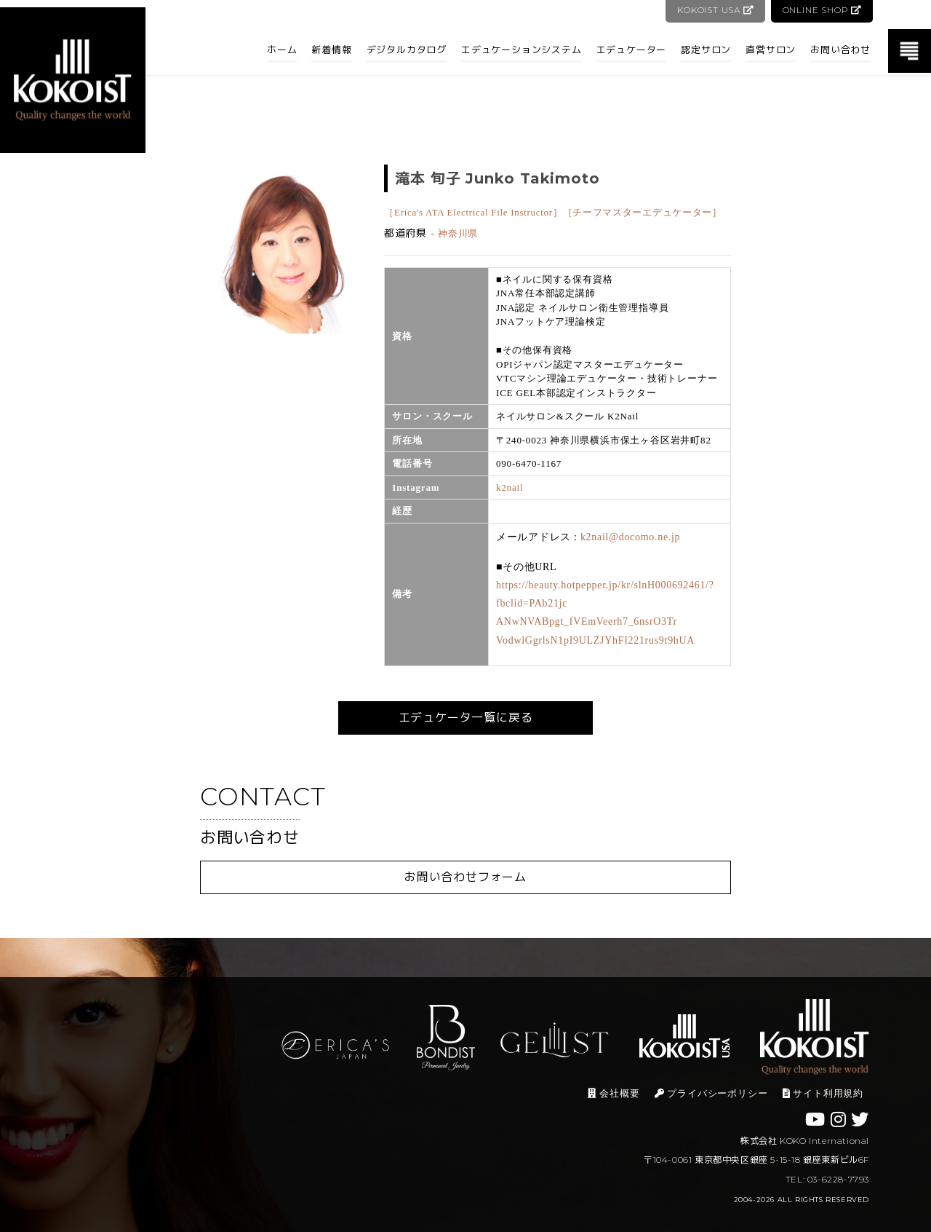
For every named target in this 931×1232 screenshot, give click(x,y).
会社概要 (613, 1093)
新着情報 (331, 49)
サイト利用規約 (823, 1093)
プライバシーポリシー (711, 1093)
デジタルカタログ (407, 49)
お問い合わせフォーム (465, 877)
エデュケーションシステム (521, 49)
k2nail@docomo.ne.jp (630, 537)
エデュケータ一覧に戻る (466, 717)
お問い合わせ (840, 49)
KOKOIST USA (714, 9)
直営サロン (771, 49)
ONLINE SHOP (821, 9)
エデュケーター (631, 49)
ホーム (282, 49)
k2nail (509, 487)
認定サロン (706, 49)
